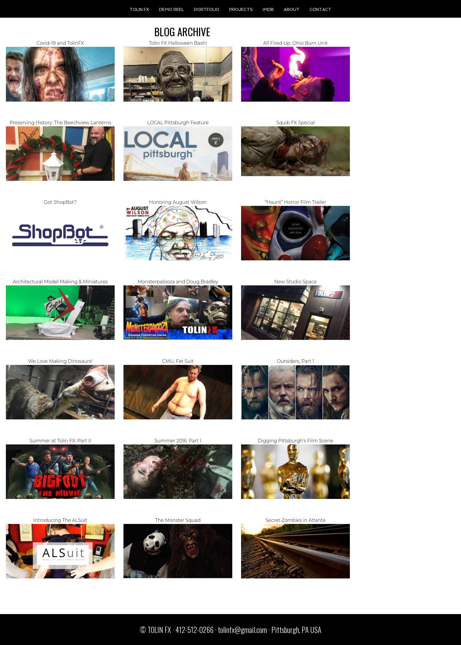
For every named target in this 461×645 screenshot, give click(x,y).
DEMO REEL (171, 9)
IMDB (268, 9)
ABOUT (292, 9)
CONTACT (320, 9)
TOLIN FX (139, 9)
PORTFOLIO (206, 9)
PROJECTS (241, 9)
